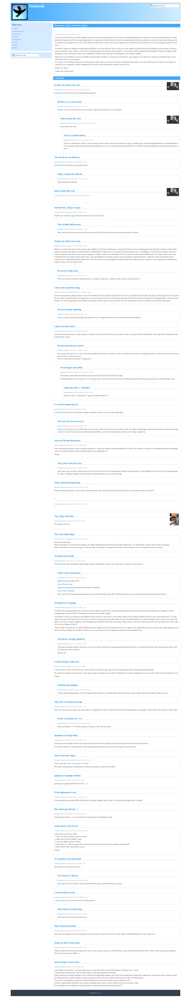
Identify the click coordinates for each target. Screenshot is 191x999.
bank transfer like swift (71, 118)
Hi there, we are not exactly (69, 102)
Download (17, 34)
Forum (16, 37)
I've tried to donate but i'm (66, 404)
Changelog (17, 39)
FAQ (15, 42)
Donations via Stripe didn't (66, 735)
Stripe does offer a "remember (77, 388)
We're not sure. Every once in (70, 421)
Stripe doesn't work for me (66, 826)
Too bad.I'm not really (64, 556)
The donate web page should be (71, 639)
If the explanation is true (65, 792)
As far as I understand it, (74, 135)
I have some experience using (67, 287)
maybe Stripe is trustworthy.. (67, 962)
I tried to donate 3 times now (66, 662)
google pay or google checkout (67, 775)
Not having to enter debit (71, 367)
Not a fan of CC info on (67, 875)
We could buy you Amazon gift (67, 859)
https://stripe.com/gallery (66, 591)
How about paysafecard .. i (66, 809)
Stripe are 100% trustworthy (67, 943)
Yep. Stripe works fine (64, 516)
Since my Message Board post (67, 440)
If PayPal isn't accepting (65, 603)
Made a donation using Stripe (67, 482)
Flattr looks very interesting (69, 909)
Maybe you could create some (67, 241)
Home (16, 28)
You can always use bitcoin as (67, 157)
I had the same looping (67, 685)
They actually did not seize (69, 224)
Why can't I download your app (68, 702)
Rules (16, 45)
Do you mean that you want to (70, 345)
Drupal (99, 993)
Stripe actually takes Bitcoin (69, 174)
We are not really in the (67, 271)
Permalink (57, 89)
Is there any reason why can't (67, 85)
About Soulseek (19, 31)
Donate (16, 48)
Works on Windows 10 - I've (69, 718)
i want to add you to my (64, 892)
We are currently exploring (69, 309)
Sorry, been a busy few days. (69, 463)
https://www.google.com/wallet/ (78, 763)
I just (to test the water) (64, 326)
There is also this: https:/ (65, 755)
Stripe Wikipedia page (65, 584)
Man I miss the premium (65, 926)
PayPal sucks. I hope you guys (67, 207)
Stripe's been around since (69, 573)
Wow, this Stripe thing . (64, 534)
